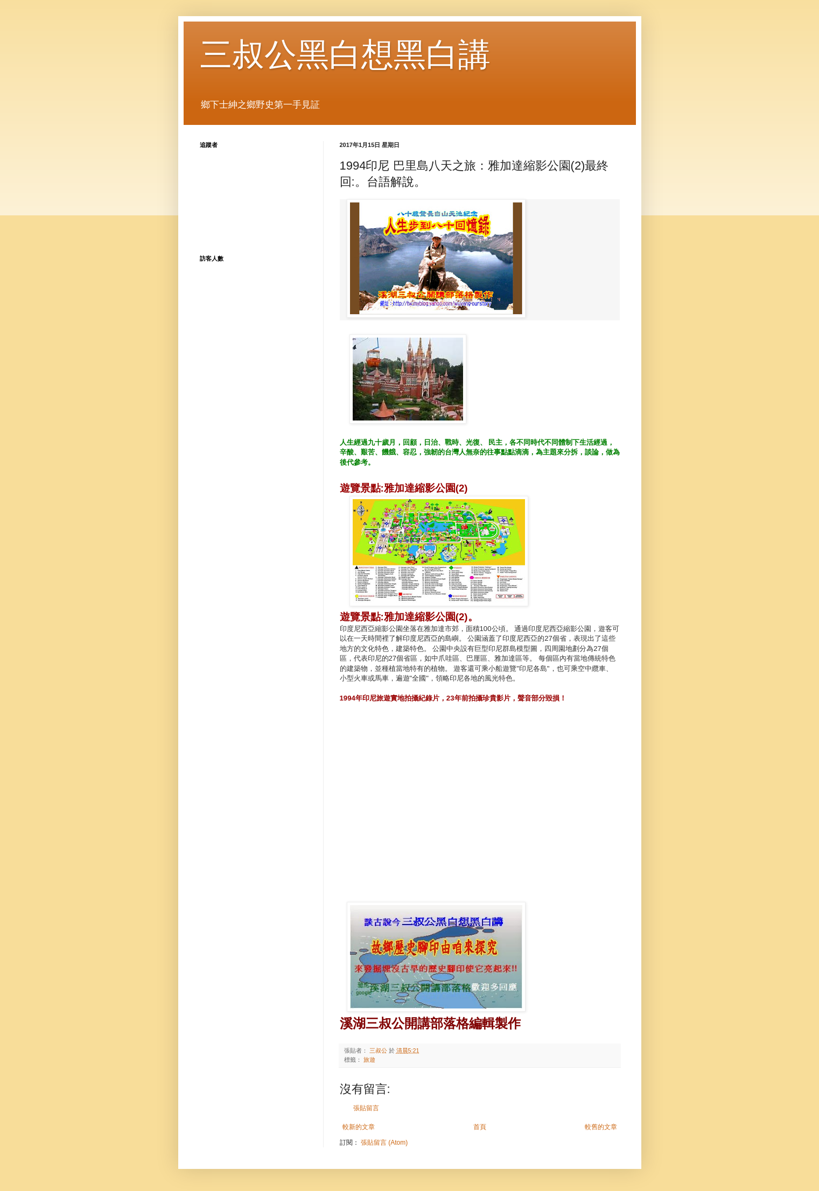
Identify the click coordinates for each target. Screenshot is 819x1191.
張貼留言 (366, 1108)
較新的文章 (358, 1127)
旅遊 (369, 1059)
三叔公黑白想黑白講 (345, 55)
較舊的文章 (601, 1127)
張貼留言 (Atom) (384, 1142)
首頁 (479, 1127)
